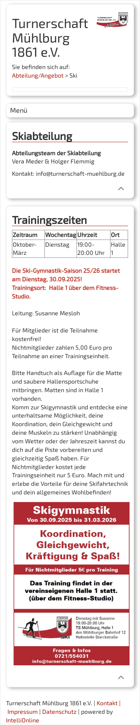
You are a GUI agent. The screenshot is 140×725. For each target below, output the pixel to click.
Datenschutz (59, 711)
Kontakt (107, 702)
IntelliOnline (22, 720)
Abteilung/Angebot (37, 75)
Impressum (22, 711)
